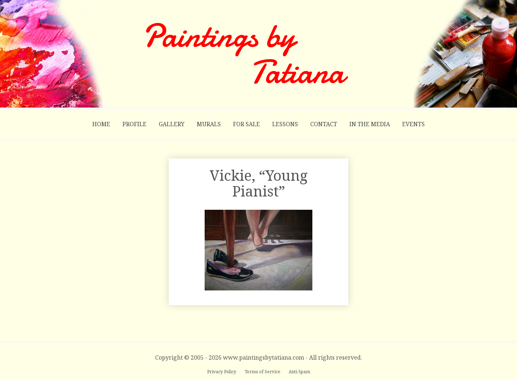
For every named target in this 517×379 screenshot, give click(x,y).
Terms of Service (262, 372)
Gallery (172, 124)
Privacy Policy (222, 372)
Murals (209, 124)
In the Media (369, 124)
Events (413, 124)
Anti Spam (299, 372)
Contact (323, 124)
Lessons (285, 124)
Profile (134, 124)
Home (101, 124)
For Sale (246, 124)
